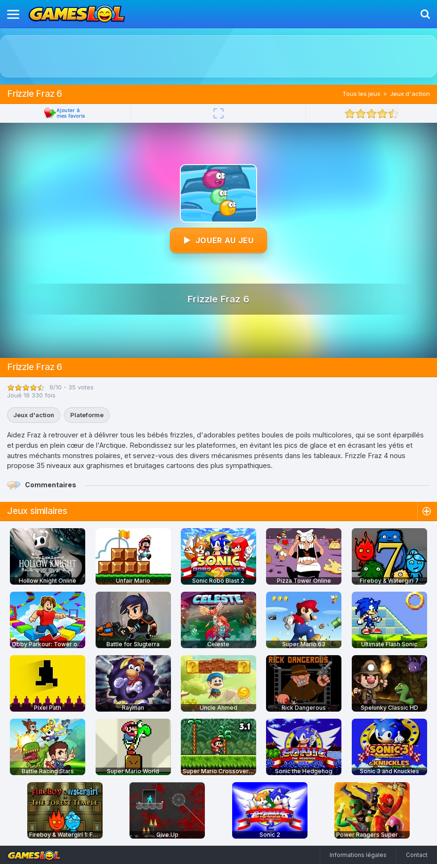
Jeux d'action (410, 93)
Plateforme (87, 415)
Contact (417, 854)
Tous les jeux (361, 93)
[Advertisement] (218, 56)
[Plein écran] (218, 113)
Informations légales (358, 854)
